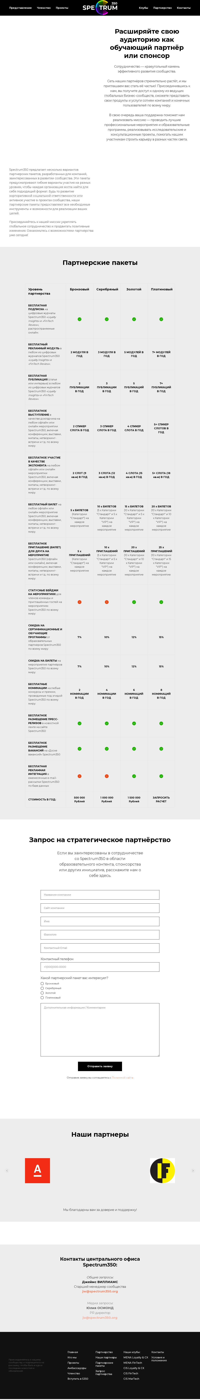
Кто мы (72, 1357)
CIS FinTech (130, 1373)
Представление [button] (20, 7)
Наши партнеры (106, 1357)
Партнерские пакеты (104, 1364)
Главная (73, 1352)
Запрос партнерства (103, 1373)
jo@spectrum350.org (100, 1318)
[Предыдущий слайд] (7, 1170)
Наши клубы (131, 1352)
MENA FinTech (132, 1362)
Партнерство (162, 7)
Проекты (73, 1362)
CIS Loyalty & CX (133, 1368)
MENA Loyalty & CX (135, 1357)
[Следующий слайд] (193, 1170)
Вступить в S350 (78, 1378)
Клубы (143, 7)
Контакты (184, 7)
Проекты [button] (62, 7)
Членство (74, 1373)
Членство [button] (44, 7)
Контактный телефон (57, 959)
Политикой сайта (122, 1077)
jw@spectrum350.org (100, 1291)
